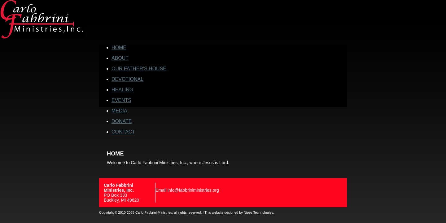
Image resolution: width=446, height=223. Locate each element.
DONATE (122, 121)
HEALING (122, 89)
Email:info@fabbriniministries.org (187, 190)
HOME (119, 47)
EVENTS (121, 100)
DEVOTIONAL (127, 79)
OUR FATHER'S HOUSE (139, 68)
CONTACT (123, 131)
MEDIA (119, 110)
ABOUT (120, 58)
